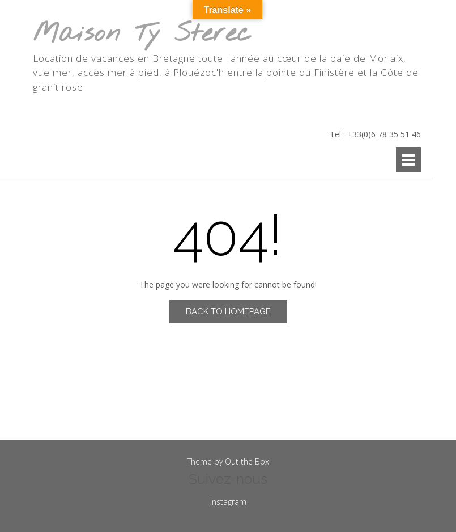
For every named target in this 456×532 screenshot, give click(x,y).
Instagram (228, 501)
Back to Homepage (228, 311)
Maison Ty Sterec (142, 34)
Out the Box (247, 461)
